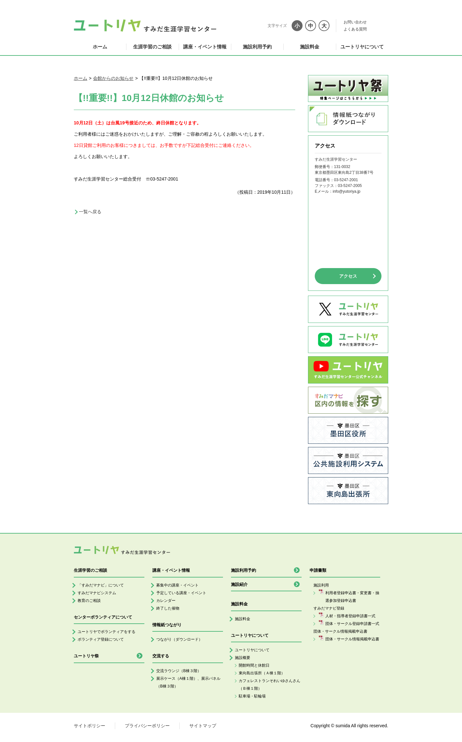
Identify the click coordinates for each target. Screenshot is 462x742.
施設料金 (309, 46)
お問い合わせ (355, 22)
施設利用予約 (257, 46)
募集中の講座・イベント (177, 585)
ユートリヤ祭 (86, 655)
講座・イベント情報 (205, 46)
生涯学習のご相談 (152, 46)
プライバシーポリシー (147, 725)
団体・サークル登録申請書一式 (352, 623)
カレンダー (165, 600)
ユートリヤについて (362, 46)
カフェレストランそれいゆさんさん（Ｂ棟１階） (269, 685)
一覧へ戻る (90, 211)
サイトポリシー (89, 725)
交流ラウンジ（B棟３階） (178, 671)
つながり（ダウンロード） (179, 639)
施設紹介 (239, 584)
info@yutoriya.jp (346, 191)
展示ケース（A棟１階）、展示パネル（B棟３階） (188, 682)
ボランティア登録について (101, 639)
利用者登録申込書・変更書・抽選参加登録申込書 (352, 597)
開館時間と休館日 (254, 665)
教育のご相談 (89, 600)
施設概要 (242, 657)
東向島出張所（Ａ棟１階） (262, 673)
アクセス (348, 276)
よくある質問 (355, 29)
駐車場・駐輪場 (252, 696)
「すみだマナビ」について (101, 585)
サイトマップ (202, 725)
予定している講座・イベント (181, 593)
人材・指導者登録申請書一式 (350, 616)
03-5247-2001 (346, 180)
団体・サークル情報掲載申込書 (352, 639)
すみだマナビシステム (97, 593)
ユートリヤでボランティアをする (106, 631)
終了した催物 (167, 608)
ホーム (100, 46)
